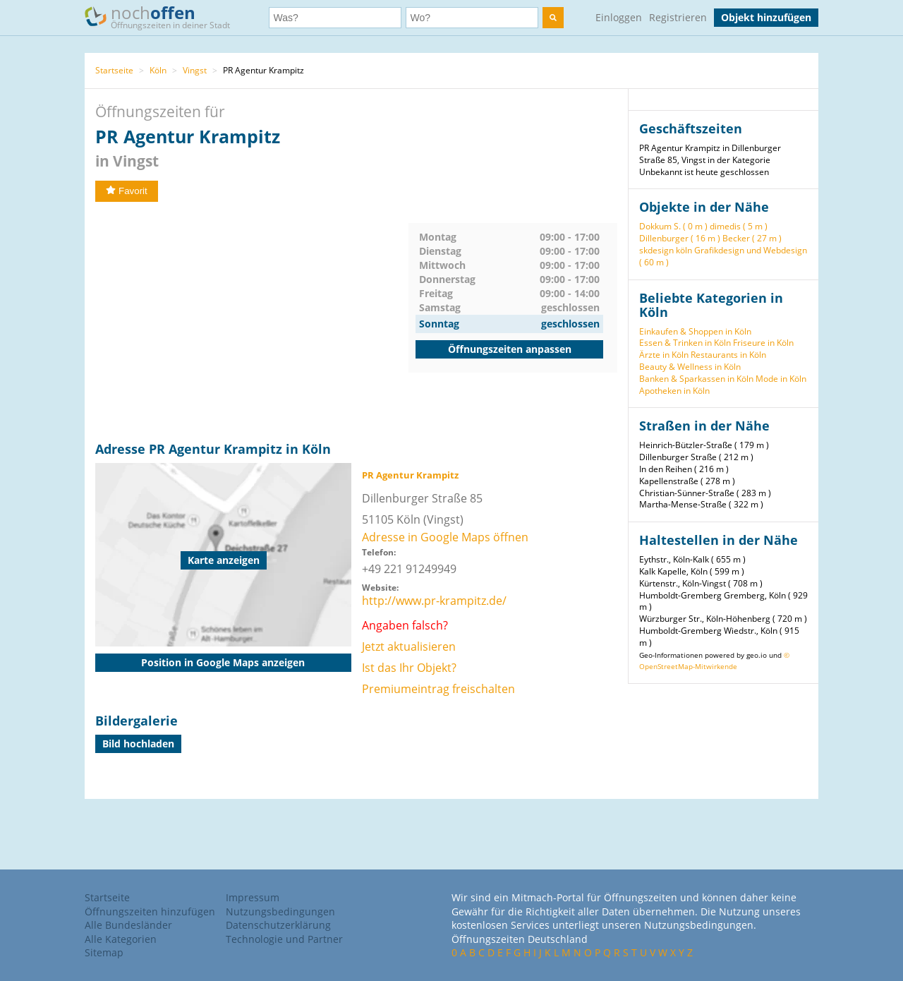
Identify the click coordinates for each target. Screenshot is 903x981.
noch (164, 16)
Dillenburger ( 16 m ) (679, 238)
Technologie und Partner (284, 939)
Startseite (114, 70)
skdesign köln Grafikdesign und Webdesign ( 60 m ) (723, 256)
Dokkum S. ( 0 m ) (673, 226)
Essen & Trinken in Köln (685, 343)
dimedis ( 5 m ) (739, 226)
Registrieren (678, 17)
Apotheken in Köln (674, 391)
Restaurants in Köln (728, 355)
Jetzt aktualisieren (409, 646)
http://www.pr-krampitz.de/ (434, 600)
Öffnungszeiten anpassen (509, 349)
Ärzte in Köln (664, 355)
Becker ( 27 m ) (752, 238)
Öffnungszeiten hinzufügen (150, 911)
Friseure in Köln (763, 343)
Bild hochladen (138, 743)
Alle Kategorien (121, 939)
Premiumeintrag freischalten (438, 689)
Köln (158, 70)
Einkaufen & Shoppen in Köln (695, 331)
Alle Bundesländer (128, 925)
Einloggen (618, 17)
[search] (553, 17)
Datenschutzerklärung (278, 925)
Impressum (252, 897)
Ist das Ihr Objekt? (409, 667)
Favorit (126, 191)
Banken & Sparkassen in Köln (696, 379)
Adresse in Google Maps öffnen (445, 537)
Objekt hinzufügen (766, 17)
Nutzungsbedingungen (280, 911)
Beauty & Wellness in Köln (690, 367)
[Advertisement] (251, 322)
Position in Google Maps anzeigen (223, 662)
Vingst (195, 70)
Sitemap (104, 952)
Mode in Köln (781, 379)
